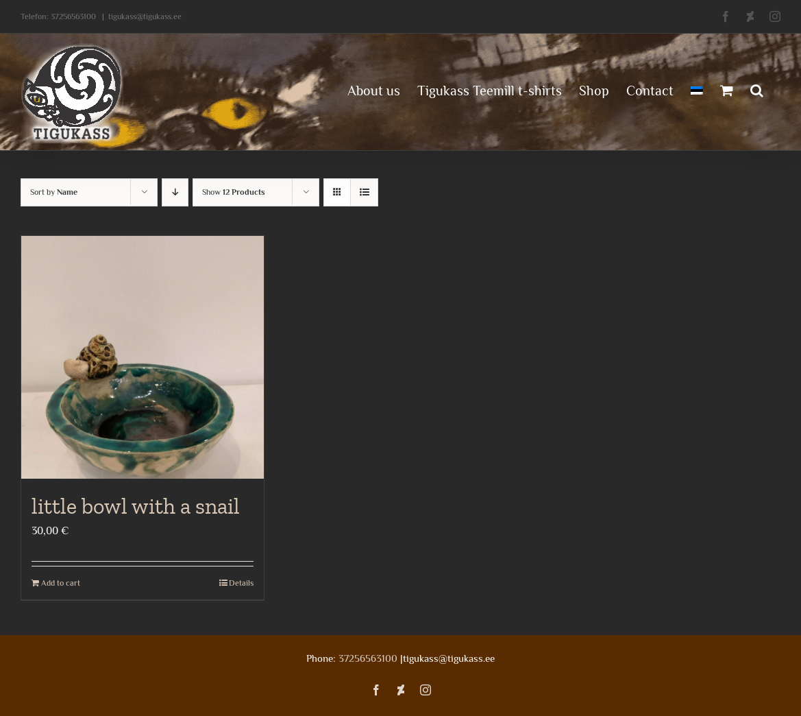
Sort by (53, 192)
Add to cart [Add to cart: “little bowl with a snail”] (60, 583)
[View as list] (364, 192)
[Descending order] (175, 192)
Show (233, 192)
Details (241, 583)
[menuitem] (697, 89)
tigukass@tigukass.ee (145, 16)
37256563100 (73, 16)
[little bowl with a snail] (142, 357)
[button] (756, 89)
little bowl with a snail (136, 506)
